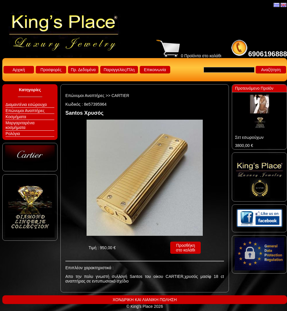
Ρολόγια (13, 133)
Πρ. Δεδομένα (83, 69)
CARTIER (120, 95)
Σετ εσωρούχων (249, 137)
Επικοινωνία (155, 69)
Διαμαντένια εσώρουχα (26, 104)
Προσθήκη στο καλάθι (185, 247)
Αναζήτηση (271, 69)
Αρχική (18, 69)
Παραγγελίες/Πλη (119, 69)
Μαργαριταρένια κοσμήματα (20, 125)
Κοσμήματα (16, 116)
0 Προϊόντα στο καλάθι (188, 55)
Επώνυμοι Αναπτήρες (25, 110)
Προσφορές (50, 69)
